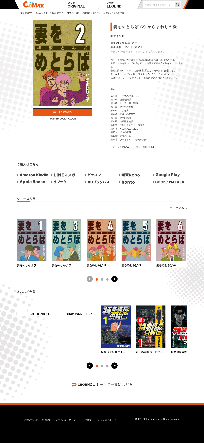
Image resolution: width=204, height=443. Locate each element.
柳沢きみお (117, 36)
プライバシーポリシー (67, 420)
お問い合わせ (31, 420)
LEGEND (122, 4)
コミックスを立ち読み (62, 112)
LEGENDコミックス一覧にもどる (105, 384)
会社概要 (87, 420)
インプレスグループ (106, 420)
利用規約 (46, 420)
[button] (114, 279)
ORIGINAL (82, 4)
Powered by (62, 119)
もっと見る (178, 208)
